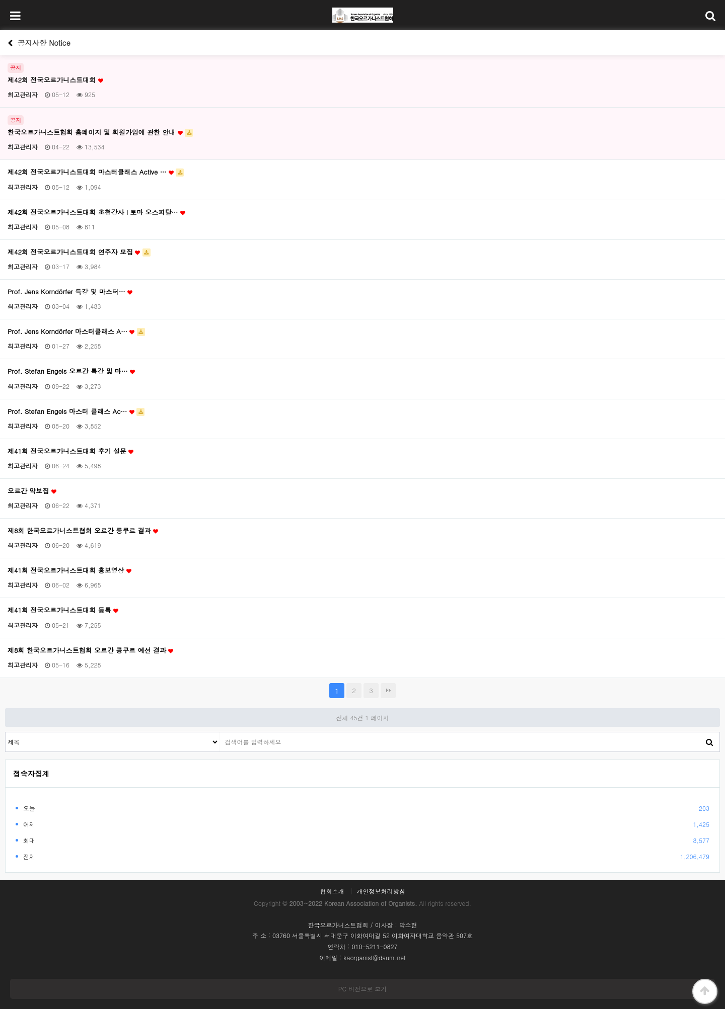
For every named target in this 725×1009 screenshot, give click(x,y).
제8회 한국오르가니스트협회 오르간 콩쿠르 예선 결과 (90, 650)
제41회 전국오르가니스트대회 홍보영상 (69, 570)
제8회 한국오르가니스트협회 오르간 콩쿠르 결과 (83, 530)
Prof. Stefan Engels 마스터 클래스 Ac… (76, 411)
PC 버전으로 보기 (362, 988)
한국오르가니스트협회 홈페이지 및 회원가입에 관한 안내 (100, 132)
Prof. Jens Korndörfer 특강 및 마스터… (70, 291)
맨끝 (388, 690)
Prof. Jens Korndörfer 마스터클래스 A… (76, 331)
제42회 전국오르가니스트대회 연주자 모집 (79, 252)
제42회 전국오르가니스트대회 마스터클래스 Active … (96, 172)
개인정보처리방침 (381, 891)
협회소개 (332, 891)
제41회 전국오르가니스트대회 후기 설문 (70, 451)
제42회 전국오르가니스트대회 (55, 80)
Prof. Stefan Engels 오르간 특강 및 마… (71, 371)
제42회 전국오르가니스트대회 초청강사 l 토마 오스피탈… (96, 212)
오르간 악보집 (32, 490)
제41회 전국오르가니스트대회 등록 (63, 610)
